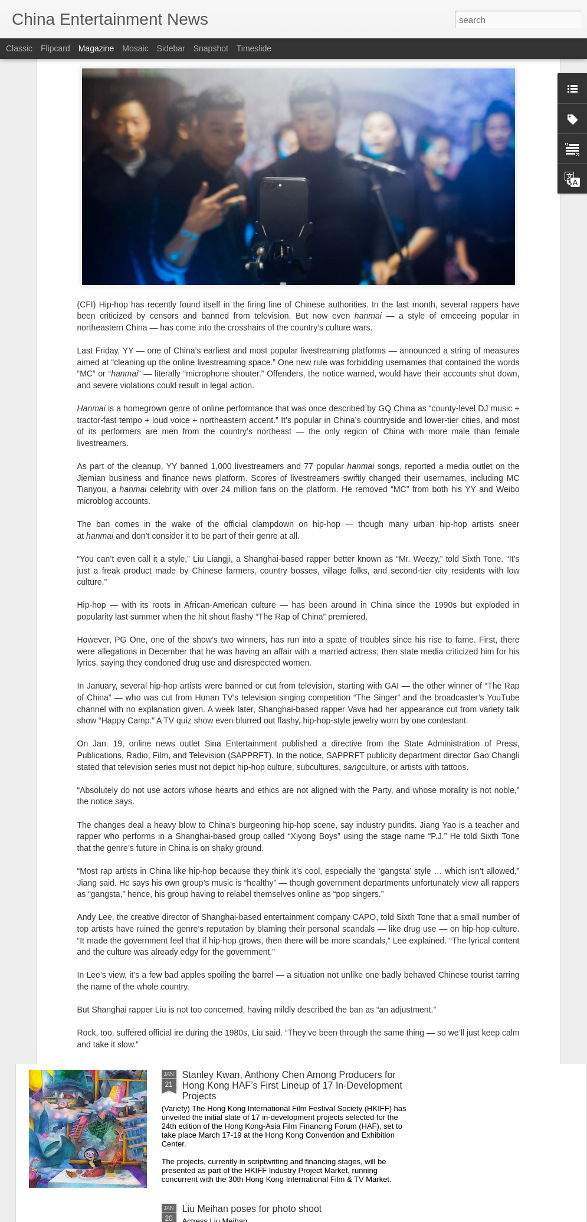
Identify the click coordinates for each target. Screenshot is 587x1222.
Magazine (96, 48)
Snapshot (211, 48)
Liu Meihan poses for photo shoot (252, 1209)
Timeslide (254, 48)
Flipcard (55, 48)
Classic (19, 48)
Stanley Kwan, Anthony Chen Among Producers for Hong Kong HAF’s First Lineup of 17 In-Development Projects (292, 1085)
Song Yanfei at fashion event (242, 941)
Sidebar (171, 48)
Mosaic (135, 48)
